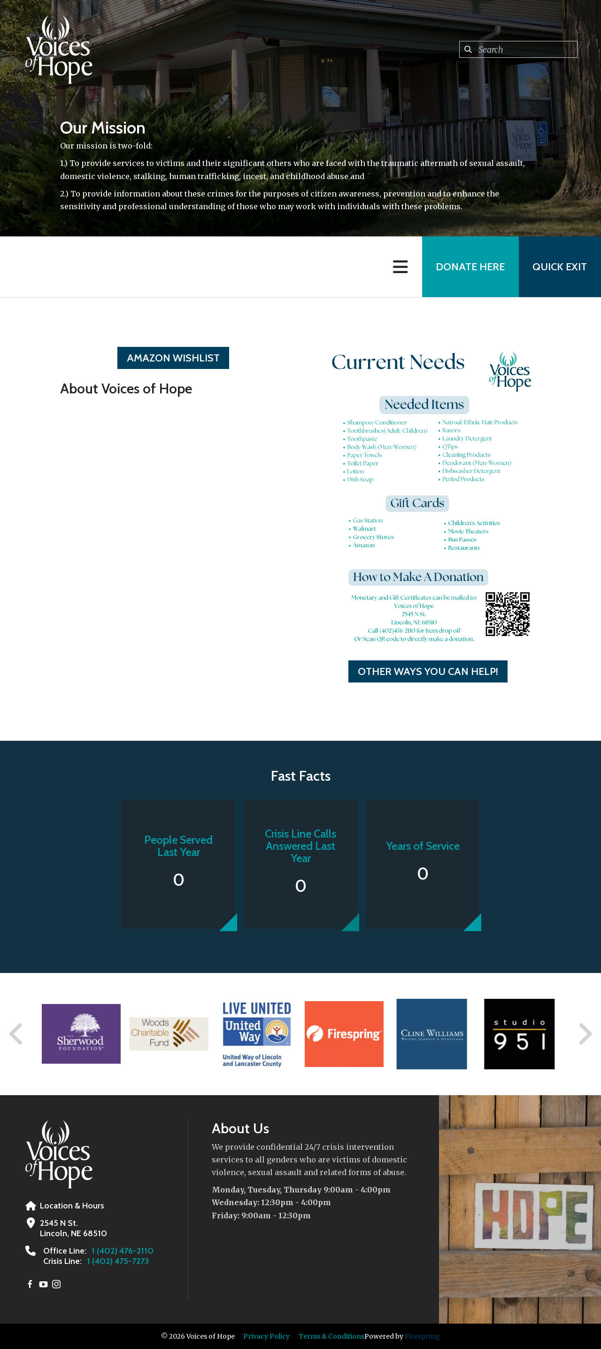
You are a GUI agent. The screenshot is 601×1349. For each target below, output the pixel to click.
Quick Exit (559, 266)
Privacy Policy (266, 1336)
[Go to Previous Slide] (16, 1034)
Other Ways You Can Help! (428, 671)
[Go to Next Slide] (584, 1034)
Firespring (422, 1336)
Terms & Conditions (331, 1336)
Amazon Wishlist (173, 358)
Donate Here (469, 266)
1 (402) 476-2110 (123, 1251)
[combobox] (518, 49)
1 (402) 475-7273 (118, 1261)
